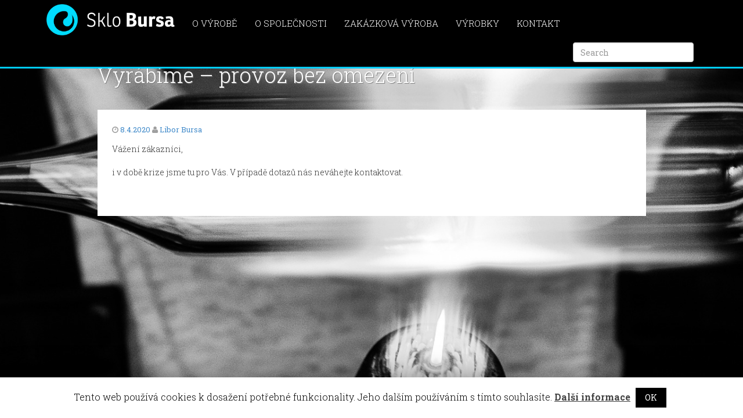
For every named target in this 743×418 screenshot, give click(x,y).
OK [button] (651, 397)
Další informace (592, 397)
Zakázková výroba (391, 23)
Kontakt (538, 23)
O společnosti (291, 23)
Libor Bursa (181, 129)
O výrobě (214, 23)
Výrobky (477, 23)
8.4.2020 (135, 129)
